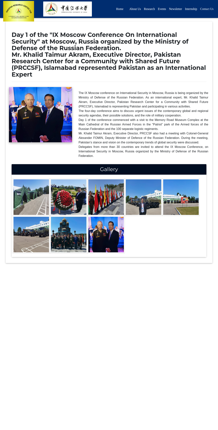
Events (162, 9)
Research (149, 9)
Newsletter (175, 9)
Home (119, 9)
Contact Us (207, 9)
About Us (135, 9)
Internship (191, 9)
